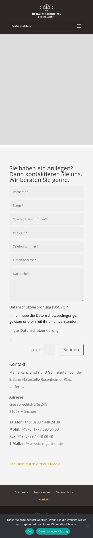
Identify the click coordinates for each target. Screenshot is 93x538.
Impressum (42, 492)
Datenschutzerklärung (53, 531)
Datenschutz (64, 492)
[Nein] (87, 526)
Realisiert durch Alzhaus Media (34, 463)
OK (29, 531)
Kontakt (44, 499)
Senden (71, 350)
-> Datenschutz (24, 339)
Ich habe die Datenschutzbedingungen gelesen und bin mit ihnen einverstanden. (44, 318)
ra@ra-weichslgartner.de (42, 443)
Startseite (22, 492)
